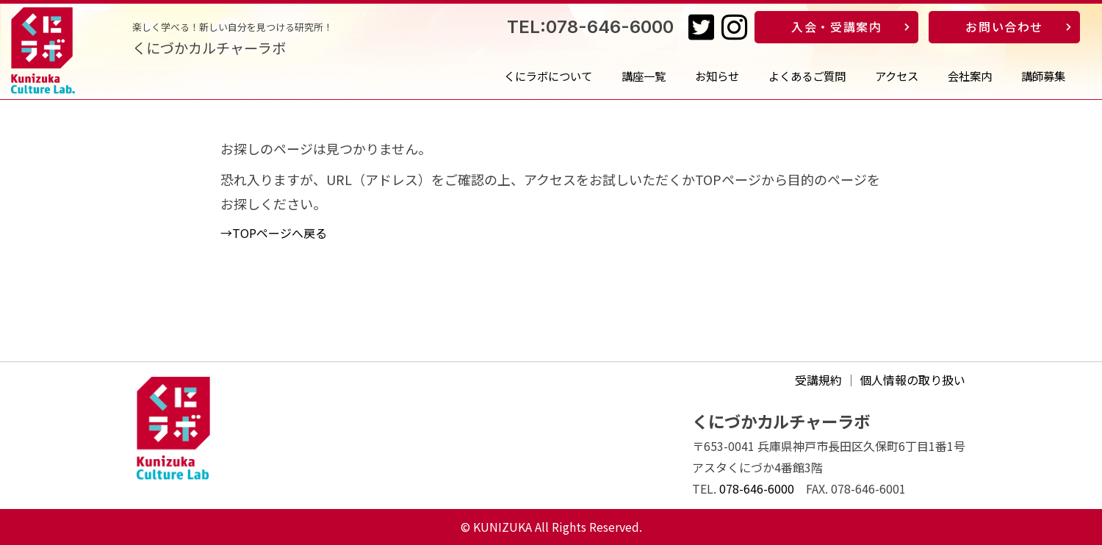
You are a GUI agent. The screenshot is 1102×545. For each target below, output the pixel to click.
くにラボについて (548, 76)
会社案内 (970, 76)
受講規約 (818, 380)
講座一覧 (644, 76)
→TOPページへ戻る (273, 233)
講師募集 (1043, 76)
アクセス (896, 76)
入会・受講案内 (836, 26)
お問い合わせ (1004, 26)
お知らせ (717, 76)
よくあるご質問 (807, 76)
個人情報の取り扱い (912, 380)
